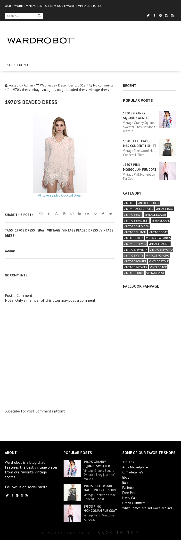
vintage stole (159, 261)
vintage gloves (135, 243)
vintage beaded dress (71, 89)
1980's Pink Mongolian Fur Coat (100, 509)
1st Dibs (128, 462)
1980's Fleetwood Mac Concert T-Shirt (100, 488)
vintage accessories (138, 208)
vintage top (158, 267)
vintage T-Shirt (148, 203)
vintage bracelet (136, 220)
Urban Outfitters (134, 503)
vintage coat (158, 232)
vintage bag (164, 208)
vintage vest (155, 272)
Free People (131, 492)
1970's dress (21, 89)
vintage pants (133, 255)
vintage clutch (135, 232)
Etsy (125, 482)
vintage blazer (155, 214)
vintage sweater (135, 267)
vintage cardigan (136, 226)
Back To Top (119, 532)
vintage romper (135, 261)
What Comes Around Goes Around (147, 508)
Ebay (125, 477)
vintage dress (99, 89)
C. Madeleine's (132, 472)
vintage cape (160, 220)
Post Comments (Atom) (46, 411)
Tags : (10, 230)
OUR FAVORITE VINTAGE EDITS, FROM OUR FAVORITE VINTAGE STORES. (54, 6)
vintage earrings (158, 238)
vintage (47, 89)
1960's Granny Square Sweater (96, 464)
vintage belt (133, 214)
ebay (36, 89)
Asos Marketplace (135, 467)
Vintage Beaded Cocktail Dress (60, 195)
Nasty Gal (129, 498)
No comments (103, 85)
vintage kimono (161, 249)
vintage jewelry (135, 249)
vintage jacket (159, 243)
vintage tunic (134, 272)
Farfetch (128, 487)
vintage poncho (157, 255)
